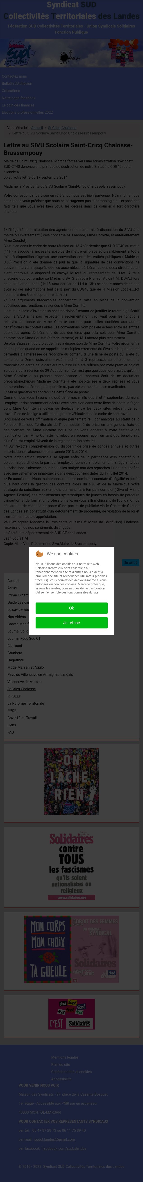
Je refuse (71, 622)
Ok (71, 608)
